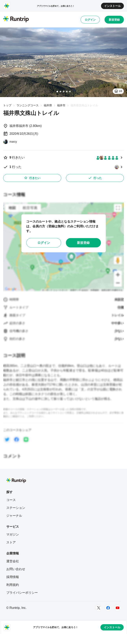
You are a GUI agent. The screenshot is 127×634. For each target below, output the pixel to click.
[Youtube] (117, 608)
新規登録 (114, 19)
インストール (112, 5)
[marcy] (10, 141)
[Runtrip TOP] (16, 19)
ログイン (90, 19)
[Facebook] (108, 608)
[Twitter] (98, 608)
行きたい (32, 178)
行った (95, 178)
